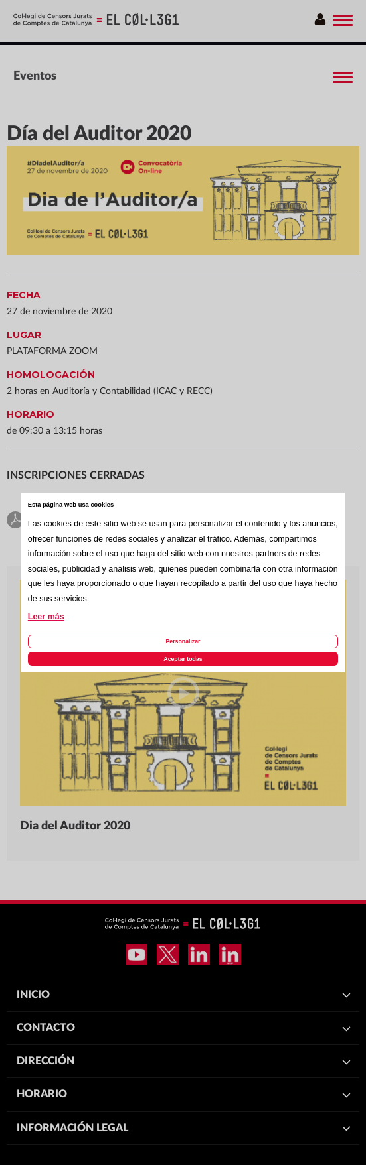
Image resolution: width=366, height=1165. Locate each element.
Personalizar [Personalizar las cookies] (182, 641)
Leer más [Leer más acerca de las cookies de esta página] (46, 616)
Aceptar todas (182, 659)
